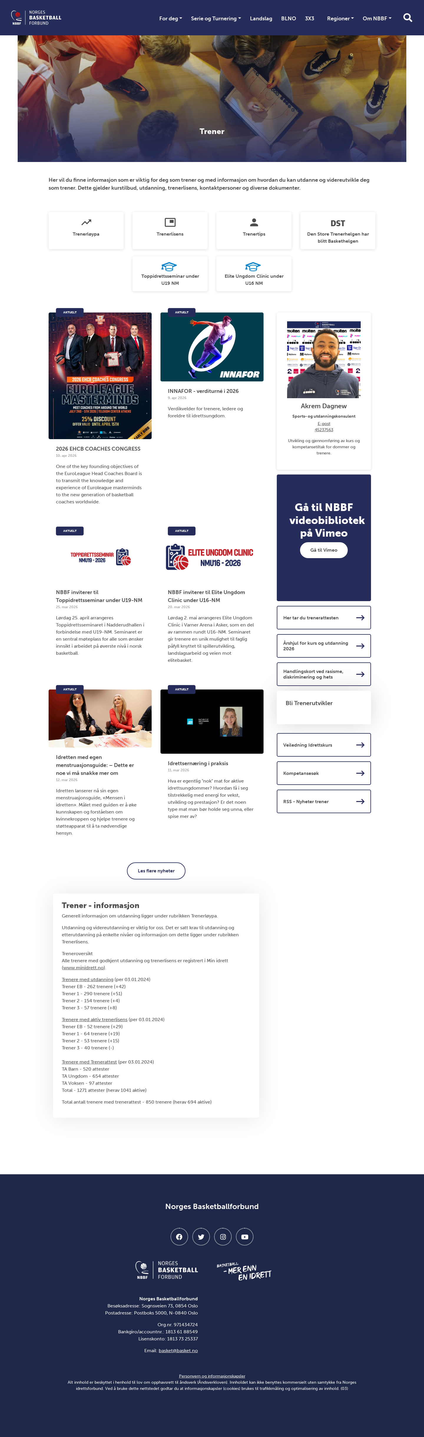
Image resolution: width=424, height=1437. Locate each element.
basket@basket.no (178, 1350)
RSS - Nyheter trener (324, 801)
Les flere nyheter (156, 871)
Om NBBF (375, 18)
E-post (324, 423)
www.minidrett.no (83, 967)
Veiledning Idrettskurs (324, 745)
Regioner (338, 18)
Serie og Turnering (214, 18)
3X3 (309, 18)
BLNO (288, 18)
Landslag (261, 18)
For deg (168, 18)
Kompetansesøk (324, 773)
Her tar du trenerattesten (324, 617)
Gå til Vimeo (323, 550)
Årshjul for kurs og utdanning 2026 (324, 645)
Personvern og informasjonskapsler (212, 1376)
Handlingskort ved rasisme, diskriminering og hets (324, 674)
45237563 (324, 429)
